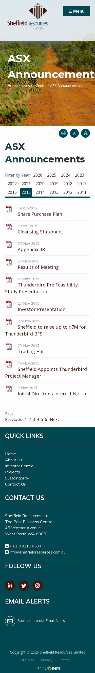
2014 (40, 192)
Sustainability (17, 477)
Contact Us (15, 484)
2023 (79, 175)
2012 (67, 192)
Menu (77, 11)
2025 (51, 175)
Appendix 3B (31, 249)
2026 (37, 175)
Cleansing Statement (40, 232)
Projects (12, 471)
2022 (12, 183)
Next (54, 419)
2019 (54, 183)
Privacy (46, 660)
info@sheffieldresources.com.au (38, 552)
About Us (13, 459)
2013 (54, 192)
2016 (12, 192)
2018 (67, 183)
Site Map (27, 660)
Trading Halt (31, 351)
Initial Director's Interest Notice (52, 394)
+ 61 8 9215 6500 (25, 546)
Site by (47, 667)
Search (64, 660)
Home (10, 453)
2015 (26, 192)
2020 (40, 183)
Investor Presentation (41, 309)
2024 (65, 175)
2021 (26, 183)
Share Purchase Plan (40, 214)
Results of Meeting (38, 267)
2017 (81, 183)
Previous (14, 419)
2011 (81, 192)
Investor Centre (19, 465)
